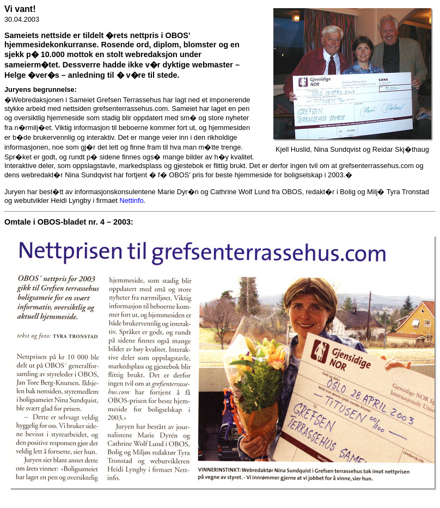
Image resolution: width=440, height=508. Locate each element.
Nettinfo (131, 200)
